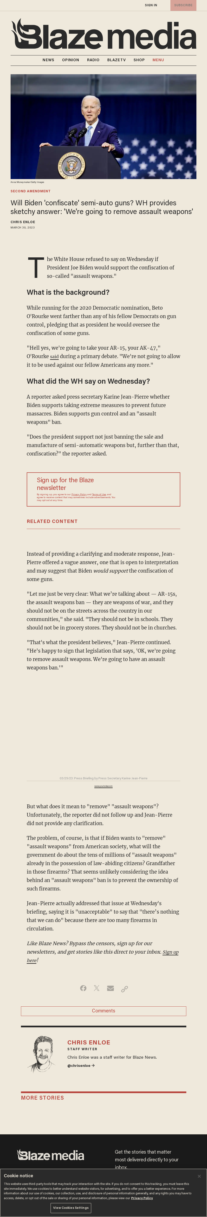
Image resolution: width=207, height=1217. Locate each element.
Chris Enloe (23, 222)
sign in (151, 5)
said (55, 356)
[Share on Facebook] (81, 989)
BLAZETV (116, 60)
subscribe (182, 5)
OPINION (70, 60)
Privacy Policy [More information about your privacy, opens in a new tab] (142, 1198)
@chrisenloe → (82, 1072)
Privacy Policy (79, 495)
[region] (103, 1193)
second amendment (31, 191)
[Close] (199, 1176)
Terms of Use (99, 495)
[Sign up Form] (144, 489)
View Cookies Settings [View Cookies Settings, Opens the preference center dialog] (71, 1208)
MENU (158, 60)
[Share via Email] (111, 989)
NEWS (48, 60)
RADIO (93, 60)
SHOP (139, 60)
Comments (103, 1012)
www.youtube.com (103, 786)
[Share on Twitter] (96, 989)
